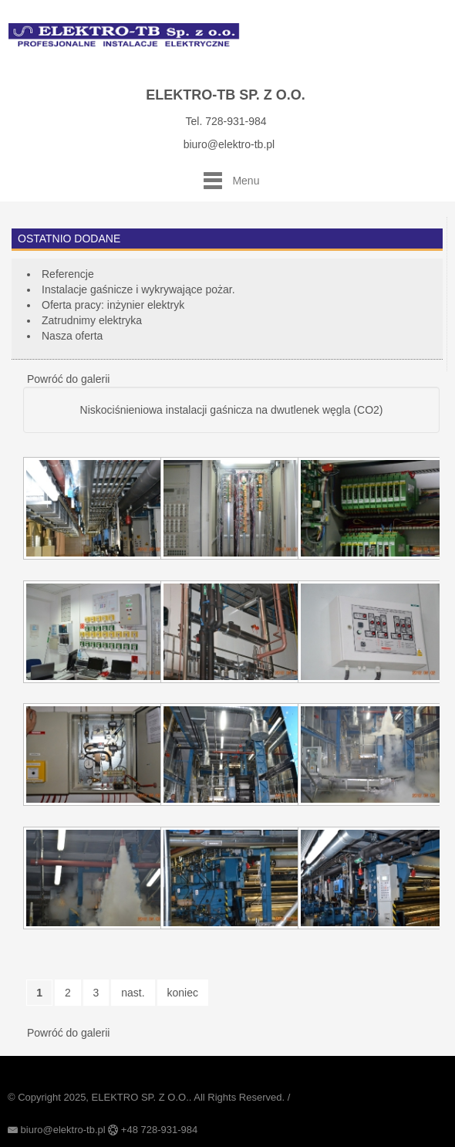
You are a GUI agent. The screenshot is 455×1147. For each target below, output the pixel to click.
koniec (182, 992)
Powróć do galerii (68, 379)
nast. (132, 992)
